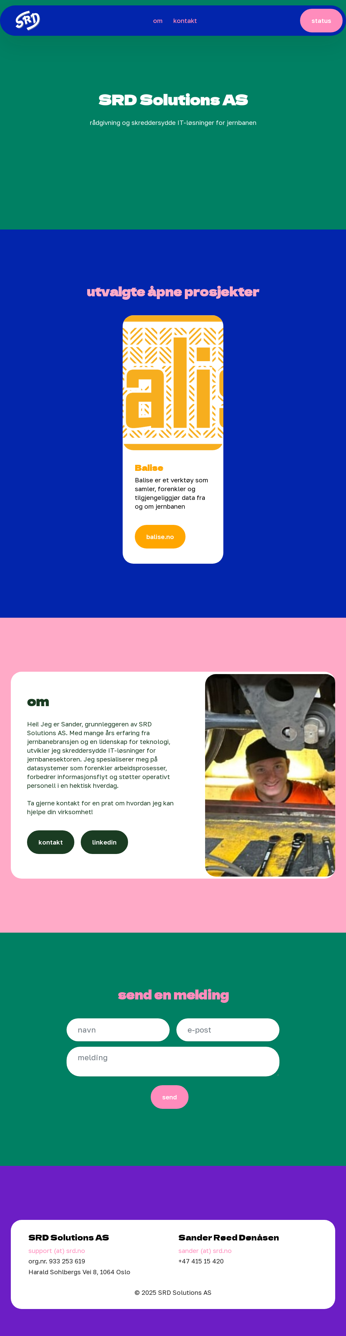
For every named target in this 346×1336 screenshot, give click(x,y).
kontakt (185, 20)
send (169, 1097)
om (158, 20)
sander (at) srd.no (205, 1250)
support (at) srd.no (56, 1250)
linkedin (104, 842)
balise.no (160, 536)
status (321, 20)
